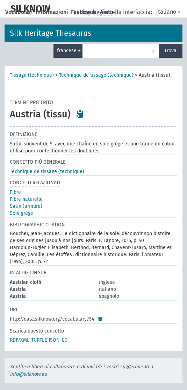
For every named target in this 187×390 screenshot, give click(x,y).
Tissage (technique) (32, 75)
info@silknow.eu (28, 374)
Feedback (84, 12)
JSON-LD (58, 340)
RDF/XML (19, 340)
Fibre (15, 192)
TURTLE (39, 340)
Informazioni (53, 12)
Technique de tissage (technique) (96, 75)
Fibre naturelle (26, 199)
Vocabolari (19, 12)
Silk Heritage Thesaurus (50, 33)
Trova (170, 51)
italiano (168, 11)
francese (69, 51)
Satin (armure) (26, 206)
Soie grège (21, 213)
